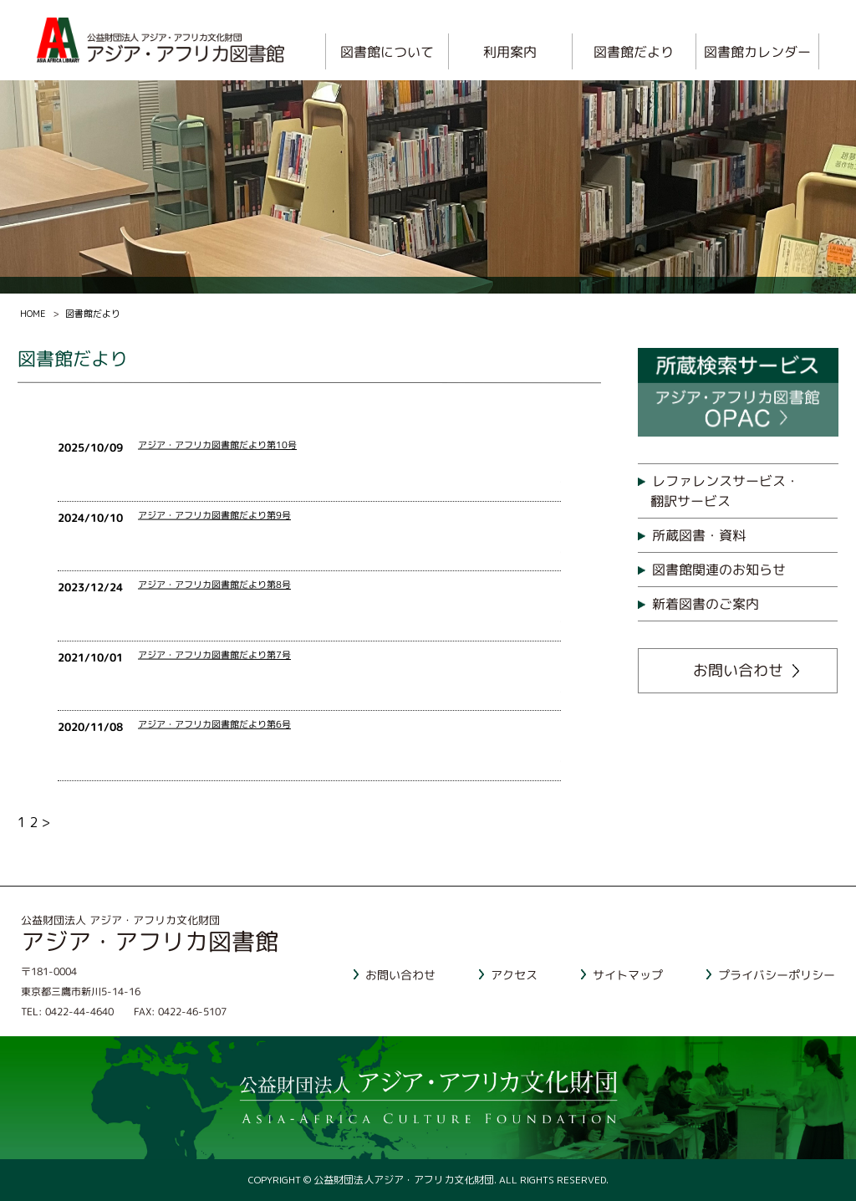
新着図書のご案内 (705, 604)
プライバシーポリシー (776, 975)
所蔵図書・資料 (699, 535)
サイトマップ (628, 975)
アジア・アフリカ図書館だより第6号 (215, 724)
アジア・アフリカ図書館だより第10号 (218, 445)
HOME (33, 313)
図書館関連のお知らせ (719, 569)
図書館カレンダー (757, 51)
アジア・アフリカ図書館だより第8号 (215, 584)
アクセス (514, 975)
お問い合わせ (738, 670)
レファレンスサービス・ (744, 491)
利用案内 (511, 51)
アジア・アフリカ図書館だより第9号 (215, 515)
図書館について (387, 51)
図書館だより (634, 51)
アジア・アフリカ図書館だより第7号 (215, 655)
